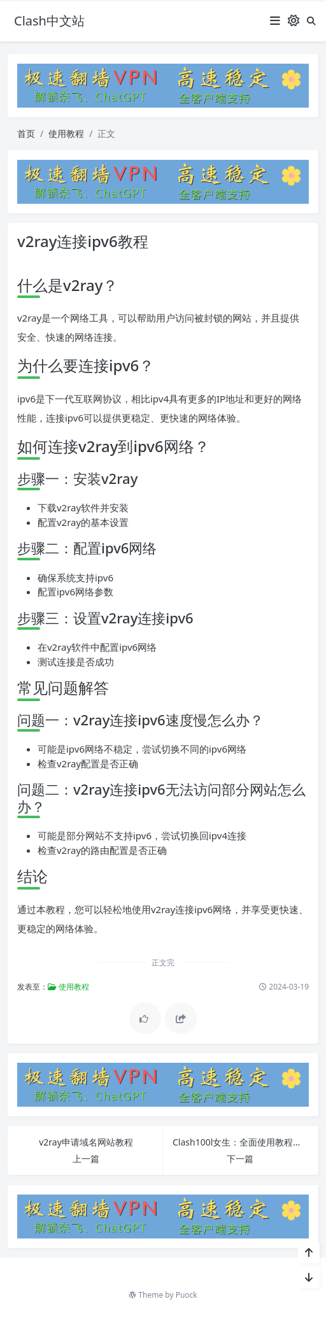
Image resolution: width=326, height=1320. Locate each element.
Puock (186, 1294)
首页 (26, 133)
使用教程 (66, 133)
